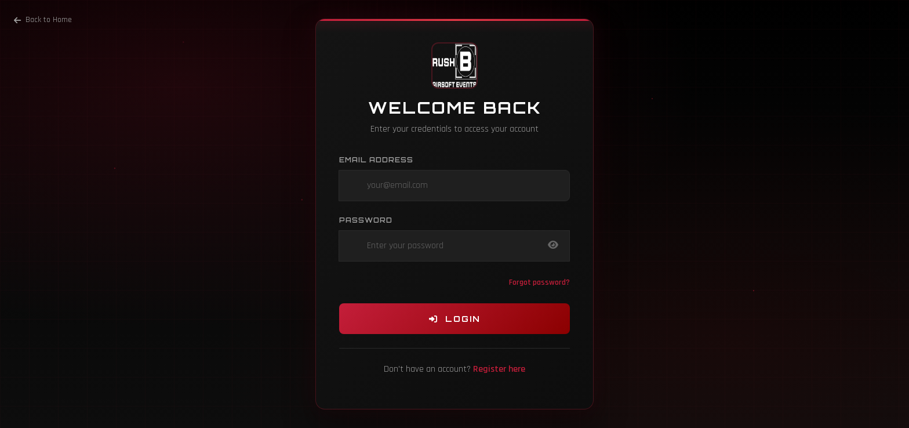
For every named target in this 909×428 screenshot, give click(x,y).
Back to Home (43, 19)
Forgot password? (539, 282)
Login (455, 319)
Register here (499, 369)
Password (365, 220)
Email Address (376, 159)
